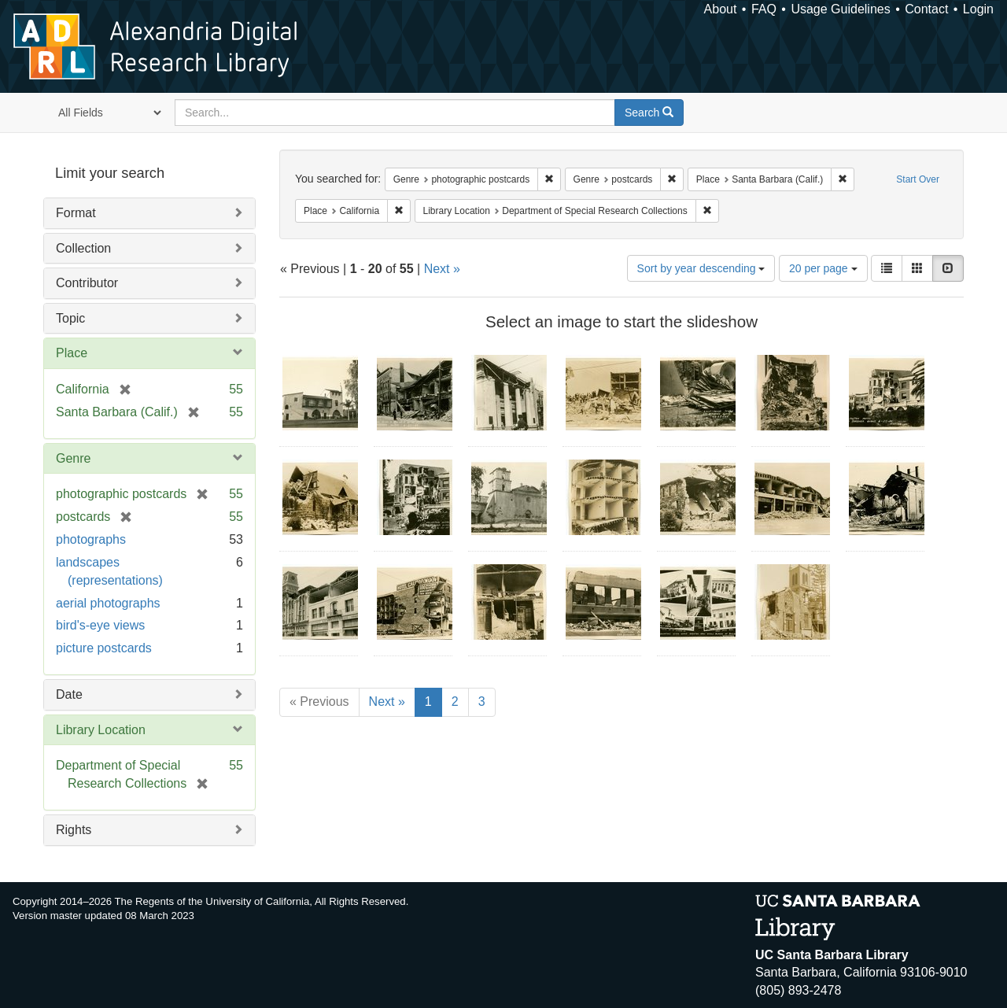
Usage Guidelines (840, 9)
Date (69, 694)
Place (71, 353)
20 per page (823, 268)
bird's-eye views (100, 625)
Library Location (101, 730)
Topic (70, 318)
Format (76, 213)
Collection (83, 248)
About (720, 9)
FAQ (763, 9)
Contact (926, 9)
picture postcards (104, 648)
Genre (73, 458)
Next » (442, 268)
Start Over (917, 179)
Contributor (87, 283)
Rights (73, 829)
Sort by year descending (701, 268)
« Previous (319, 701)
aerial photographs (108, 603)
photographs (91, 539)
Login (978, 9)
